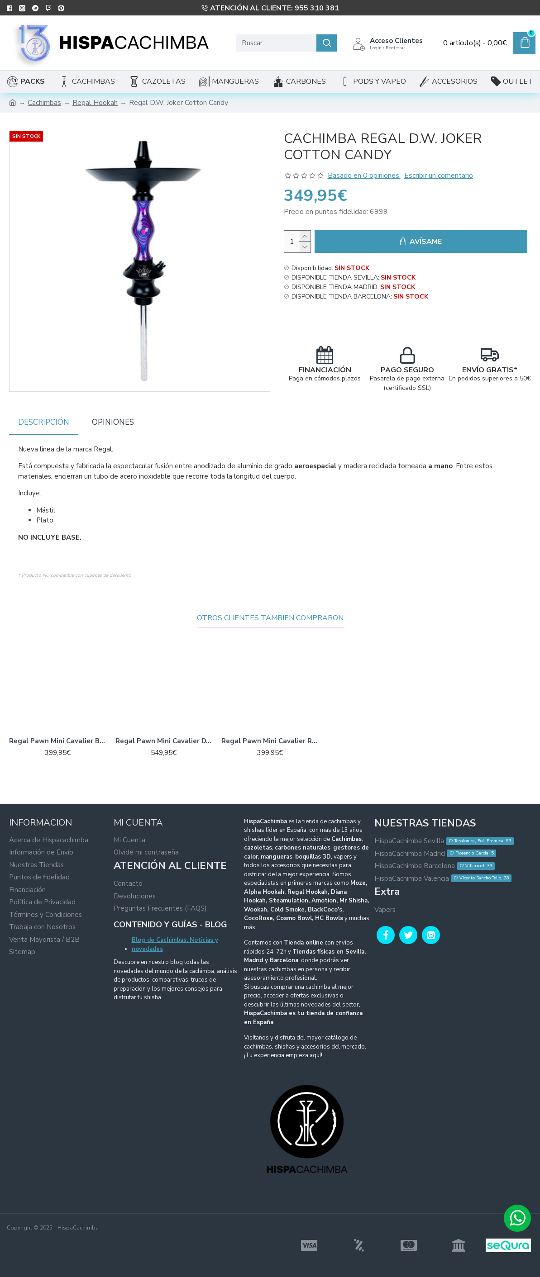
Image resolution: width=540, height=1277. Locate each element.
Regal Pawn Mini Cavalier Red (270, 731)
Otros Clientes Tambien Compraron (270, 609)
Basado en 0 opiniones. (364, 175)
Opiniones (113, 421)
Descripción (43, 421)
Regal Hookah (95, 103)
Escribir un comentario (438, 175)
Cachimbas (44, 103)
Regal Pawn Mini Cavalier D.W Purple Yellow (164, 731)
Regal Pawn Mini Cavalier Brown (57, 731)
